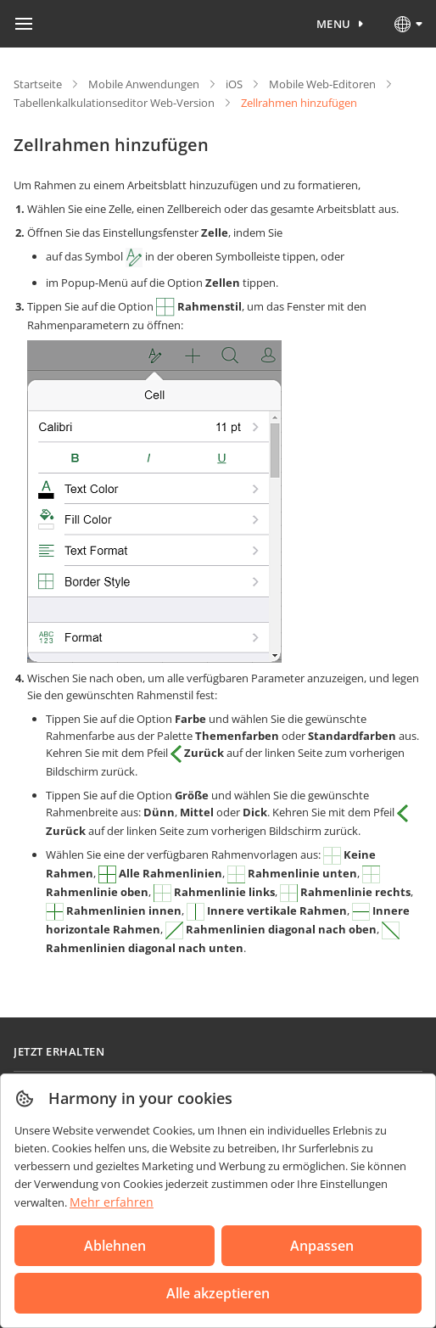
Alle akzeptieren (218, 1293)
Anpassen (322, 1245)
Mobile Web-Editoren (322, 84)
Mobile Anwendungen (143, 84)
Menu (333, 23)
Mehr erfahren (112, 1202)
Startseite (38, 84)
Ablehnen (115, 1245)
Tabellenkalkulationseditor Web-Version (114, 102)
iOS (234, 84)
